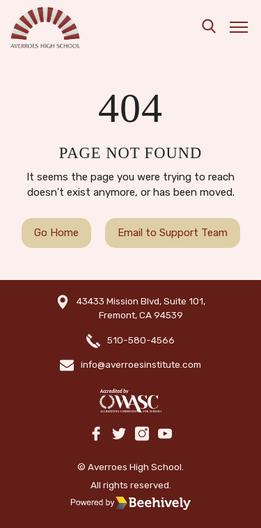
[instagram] (142, 434)
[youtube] (165, 434)
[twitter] (119, 434)
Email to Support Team (173, 232)
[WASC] (130, 401)
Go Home (56, 232)
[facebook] (96, 434)
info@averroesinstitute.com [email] (141, 364)
